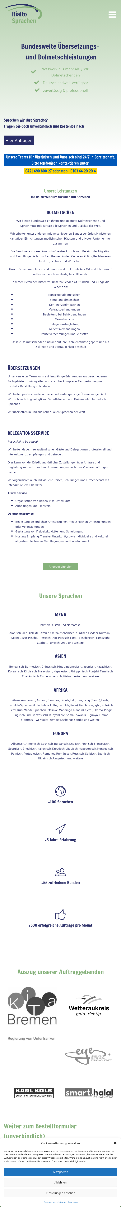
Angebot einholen (60, 566)
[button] (115, 1143)
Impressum (73, 1202)
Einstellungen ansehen (60, 1193)
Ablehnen (60, 1182)
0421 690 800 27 (38, 171)
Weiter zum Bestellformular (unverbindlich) (40, 1131)
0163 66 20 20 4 (83, 171)
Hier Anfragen (19, 140)
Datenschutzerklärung (55, 1202)
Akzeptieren (60, 1172)
